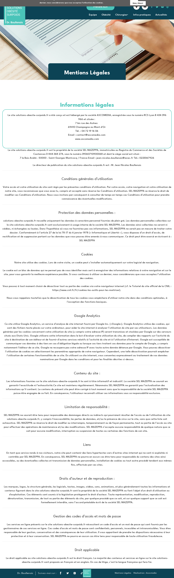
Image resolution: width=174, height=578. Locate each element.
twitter (159, 8)
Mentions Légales (123, 573)
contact (145, 6)
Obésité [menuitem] (106, 15)
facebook (151, 6)
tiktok (167, 6)
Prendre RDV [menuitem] (100, 7)
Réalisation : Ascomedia (145, 573)
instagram (162, 6)
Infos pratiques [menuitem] (142, 15)
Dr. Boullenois (25, 573)
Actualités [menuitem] (161, 15)
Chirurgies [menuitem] (121, 16)
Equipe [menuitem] (93, 15)
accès (136, 6)
